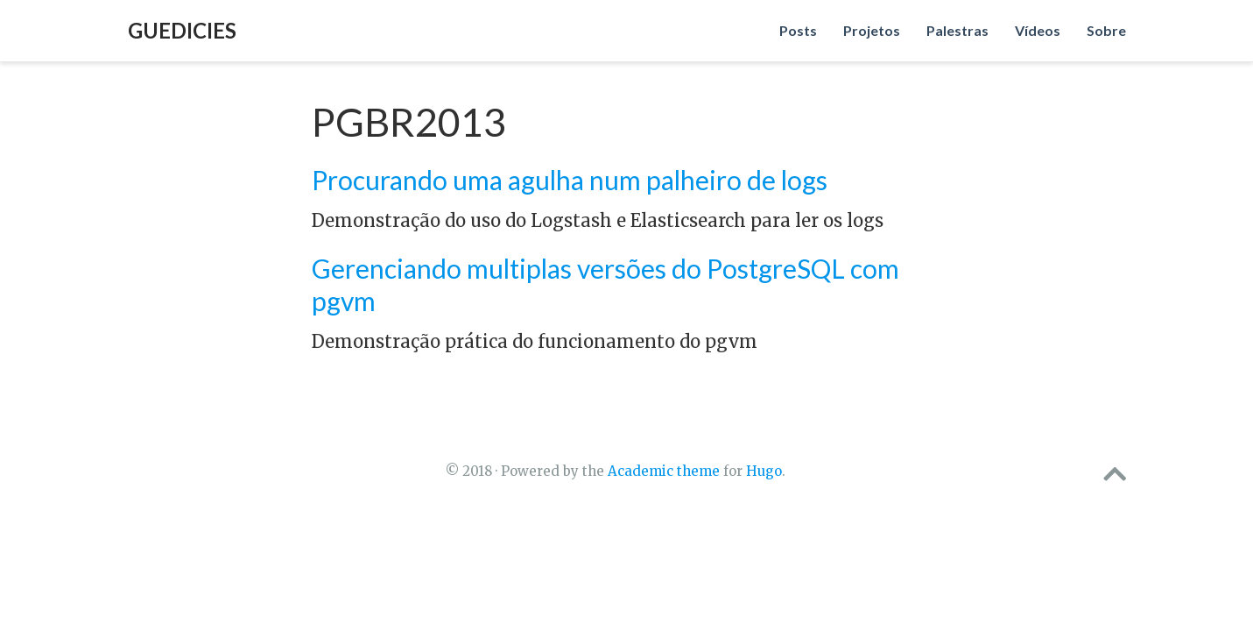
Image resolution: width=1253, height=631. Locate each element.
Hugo (764, 471)
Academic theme (664, 471)
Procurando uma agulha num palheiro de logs (569, 179)
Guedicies (182, 30)
